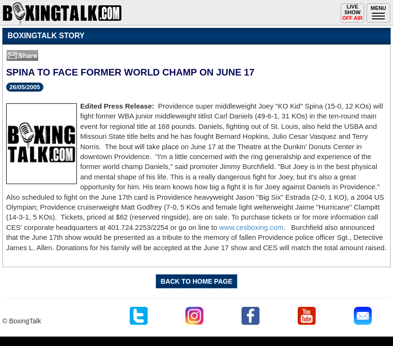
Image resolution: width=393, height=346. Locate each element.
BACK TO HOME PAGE (197, 281)
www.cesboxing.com (251, 227)
